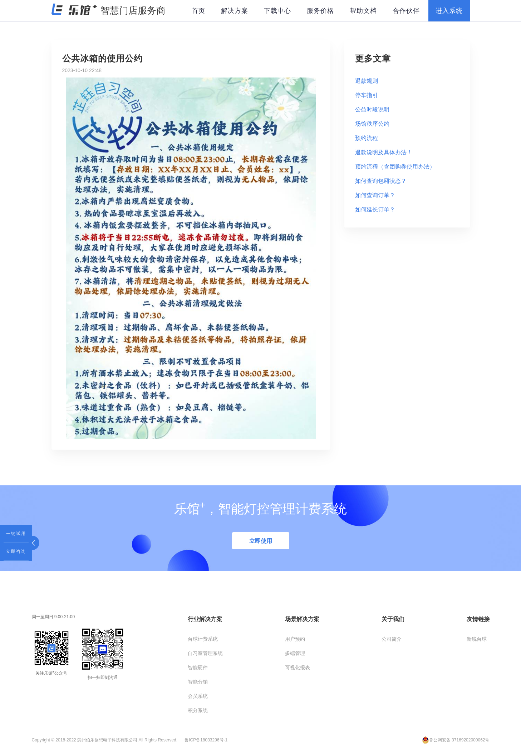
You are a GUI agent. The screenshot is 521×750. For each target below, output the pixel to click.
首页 (198, 10)
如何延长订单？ (375, 209)
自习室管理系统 (205, 653)
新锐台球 (477, 639)
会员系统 (198, 696)
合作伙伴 (406, 10)
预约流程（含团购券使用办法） (395, 167)
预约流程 (366, 138)
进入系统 (449, 10)
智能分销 (198, 682)
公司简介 (392, 639)
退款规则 (366, 81)
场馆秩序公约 (372, 124)
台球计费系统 (203, 639)
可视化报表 (297, 667)
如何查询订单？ (375, 195)
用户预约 (295, 639)
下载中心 (277, 10)
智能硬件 (198, 667)
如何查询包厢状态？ (381, 181)
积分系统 (198, 710)
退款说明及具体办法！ (383, 152)
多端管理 (295, 653)
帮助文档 (363, 10)
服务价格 (320, 10)
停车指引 (366, 95)
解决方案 (234, 10)
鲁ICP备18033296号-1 (206, 740)
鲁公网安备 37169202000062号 (456, 740)
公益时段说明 (372, 109)
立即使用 (260, 541)
